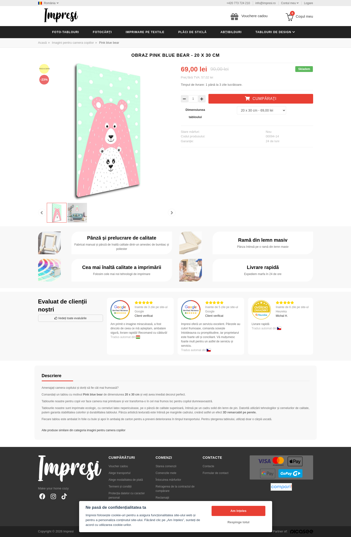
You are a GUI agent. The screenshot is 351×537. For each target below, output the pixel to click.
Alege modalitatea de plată (126, 479)
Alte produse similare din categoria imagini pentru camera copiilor (84, 430)
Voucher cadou (118, 466)
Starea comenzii (166, 466)
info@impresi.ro (265, 3)
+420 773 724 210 (238, 3)
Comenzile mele (166, 473)
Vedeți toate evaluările (71, 318)
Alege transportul (120, 473)
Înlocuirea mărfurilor (168, 479)
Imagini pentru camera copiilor (73, 42)
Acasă (42, 42)
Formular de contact (215, 473)
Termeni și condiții (120, 486)
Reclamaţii (162, 497)
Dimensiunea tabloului (195, 113)
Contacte (208, 466)
